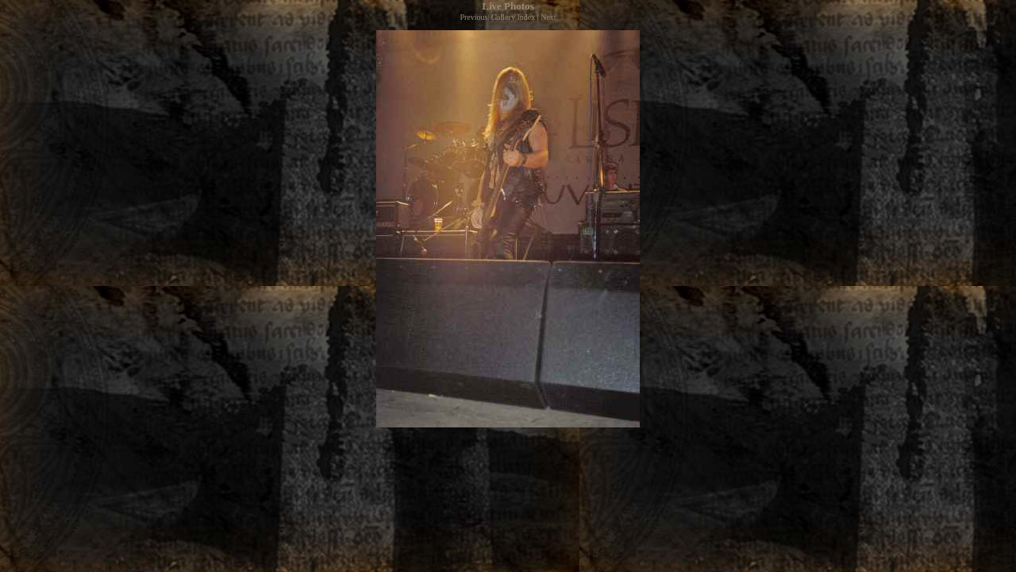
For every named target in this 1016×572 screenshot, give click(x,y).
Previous (473, 17)
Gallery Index (513, 17)
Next (548, 17)
